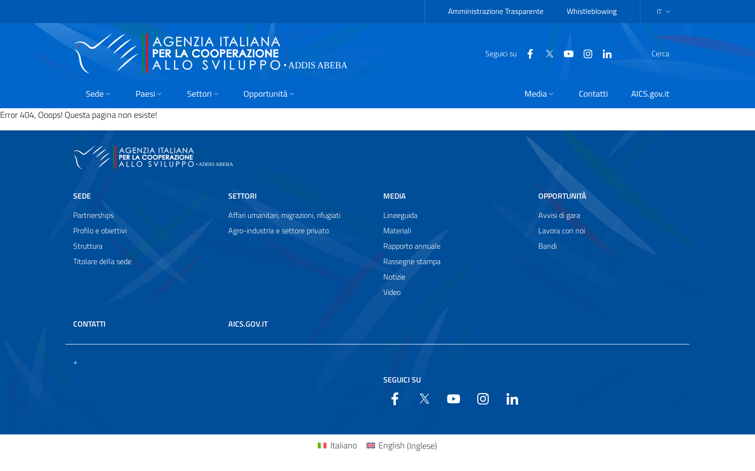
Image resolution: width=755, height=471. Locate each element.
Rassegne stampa (412, 261)
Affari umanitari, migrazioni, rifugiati (284, 215)
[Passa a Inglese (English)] (402, 445)
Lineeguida (400, 215)
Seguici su (402, 379)
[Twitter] (526, 53)
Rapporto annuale (412, 246)
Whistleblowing (592, 11)
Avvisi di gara (559, 215)
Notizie (394, 276)
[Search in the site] (669, 53)
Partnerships (93, 215)
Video (392, 292)
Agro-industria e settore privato (278, 230)
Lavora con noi (561, 230)
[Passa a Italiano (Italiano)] (337, 445)
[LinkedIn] (584, 53)
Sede (82, 196)
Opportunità (562, 196)
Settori (242, 196)
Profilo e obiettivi (100, 230)
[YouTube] (545, 53)
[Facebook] (507, 53)
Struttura (88, 246)
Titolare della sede (102, 261)
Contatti (89, 324)
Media (394, 196)
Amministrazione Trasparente (496, 11)
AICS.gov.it (248, 324)
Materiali (397, 230)
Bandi (547, 246)
